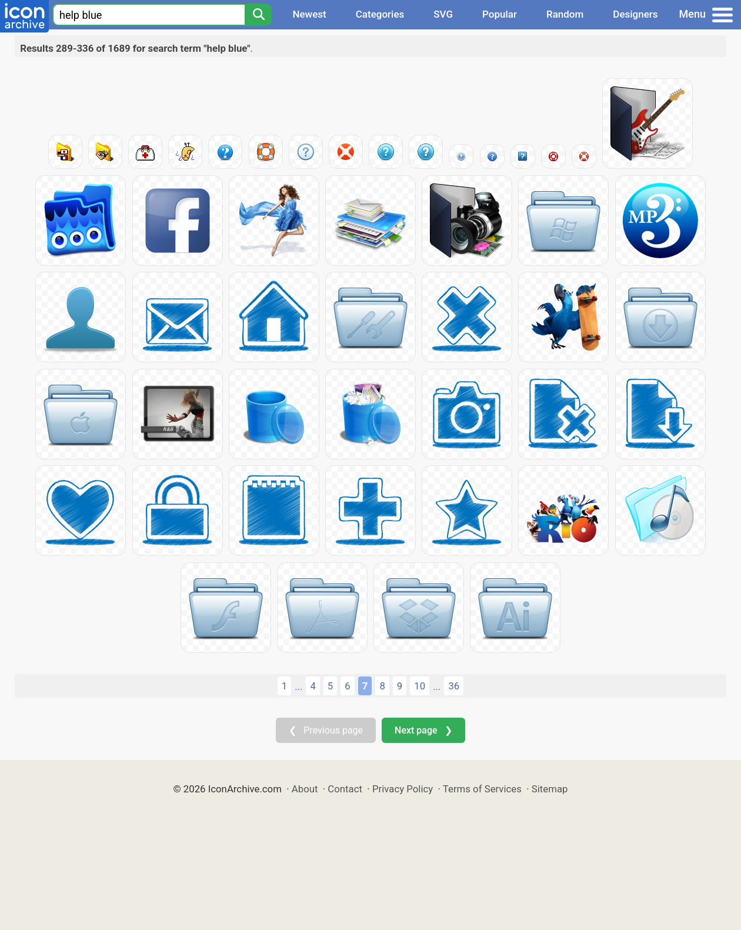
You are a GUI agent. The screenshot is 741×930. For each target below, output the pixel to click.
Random (564, 14)
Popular (499, 14)
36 (453, 686)
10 (419, 686)
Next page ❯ (423, 730)
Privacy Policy (402, 789)
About (305, 789)
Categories (380, 14)
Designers (635, 14)
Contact (345, 789)
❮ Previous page (326, 730)
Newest (309, 14)
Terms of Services (482, 789)
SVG (443, 14)
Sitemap (550, 789)
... (298, 686)
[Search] (258, 15)
